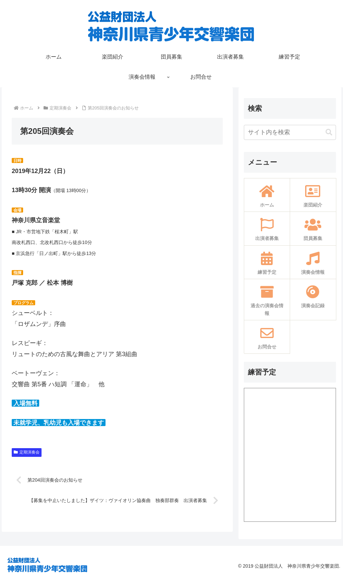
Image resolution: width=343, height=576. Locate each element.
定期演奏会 (27, 452)
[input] (290, 132)
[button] (329, 132)
